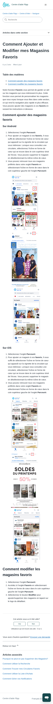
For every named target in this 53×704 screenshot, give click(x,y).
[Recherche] (22, 19)
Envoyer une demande (40, 637)
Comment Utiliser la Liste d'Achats (18, 673)
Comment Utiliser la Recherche (16, 663)
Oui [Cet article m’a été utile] (19, 624)
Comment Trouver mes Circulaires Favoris (21, 669)
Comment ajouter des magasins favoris (25, 81)
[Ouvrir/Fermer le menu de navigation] (45, 5)
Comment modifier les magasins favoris (25, 84)
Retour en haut (11, 645)
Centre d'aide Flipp (10, 14)
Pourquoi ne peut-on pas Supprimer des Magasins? (25, 659)
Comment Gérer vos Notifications (17, 679)
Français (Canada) (41, 698)
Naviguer (36, 14)
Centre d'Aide (25, 14)
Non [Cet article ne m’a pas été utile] (33, 624)
